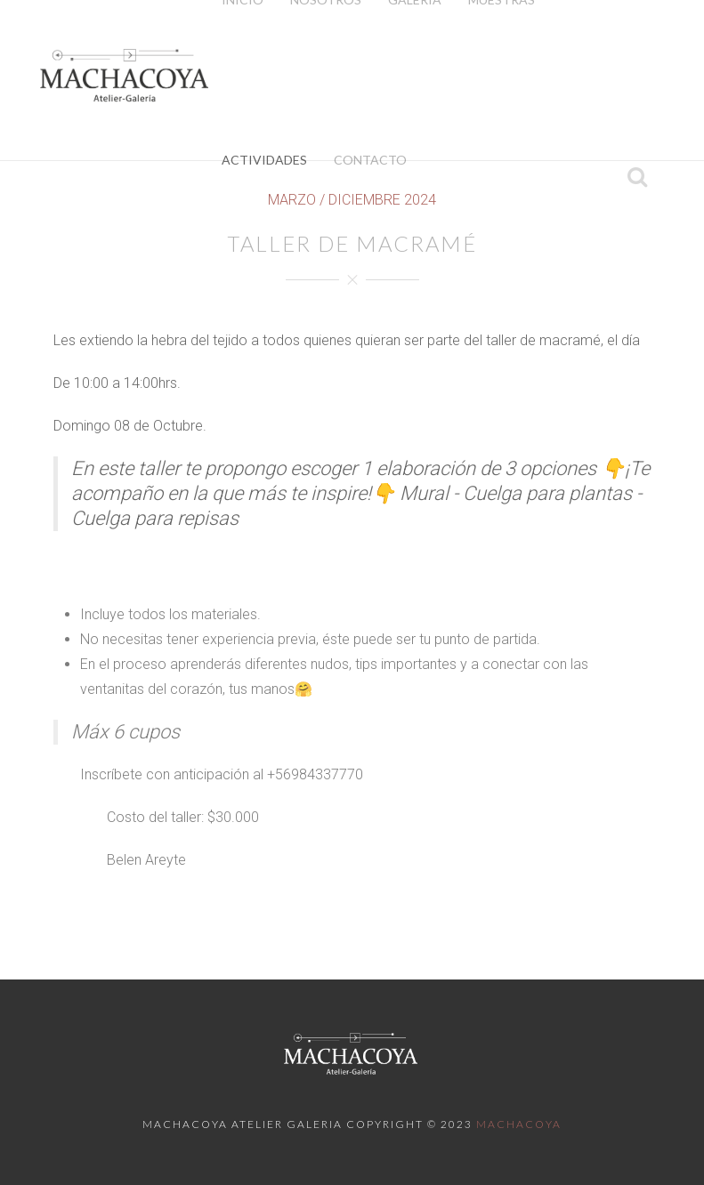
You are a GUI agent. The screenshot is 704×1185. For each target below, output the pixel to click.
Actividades (264, 159)
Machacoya (519, 1124)
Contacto (370, 159)
